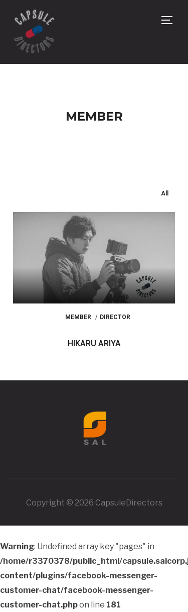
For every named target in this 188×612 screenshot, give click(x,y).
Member (78, 317)
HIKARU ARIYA (94, 343)
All (164, 193)
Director (115, 317)
